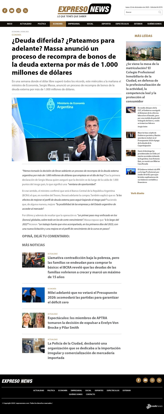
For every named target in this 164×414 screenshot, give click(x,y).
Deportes (106, 24)
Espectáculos (122, 24)
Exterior (138, 24)
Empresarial (74, 24)
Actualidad (25, 24)
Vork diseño (137, 193)
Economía (58, 24)
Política (42, 24)
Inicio (9, 24)
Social (90, 24)
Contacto (90, 394)
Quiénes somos (154, 24)
